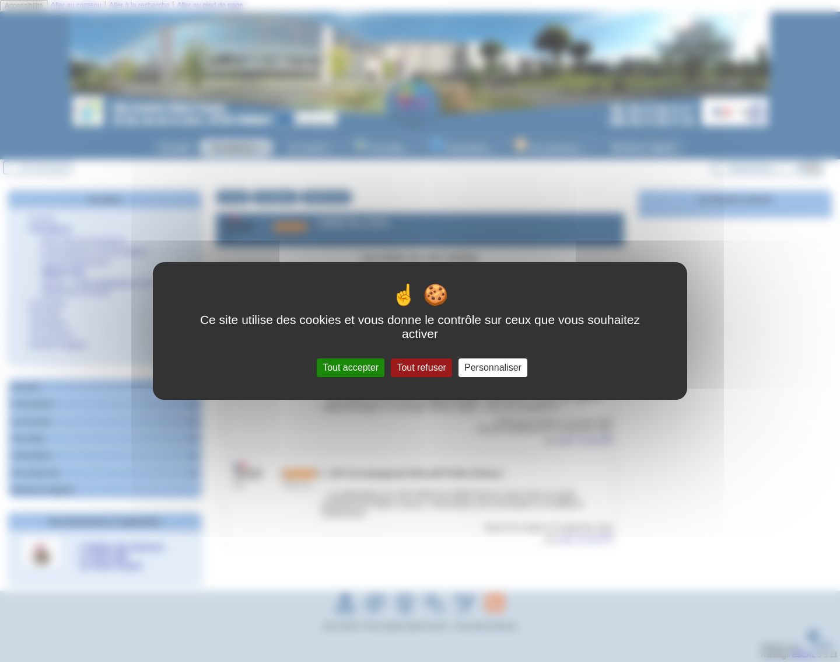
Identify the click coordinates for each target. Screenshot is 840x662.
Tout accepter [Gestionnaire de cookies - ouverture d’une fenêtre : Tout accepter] (351, 367)
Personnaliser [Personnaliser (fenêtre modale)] (493, 367)
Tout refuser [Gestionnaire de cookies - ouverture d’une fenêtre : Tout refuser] (421, 367)
